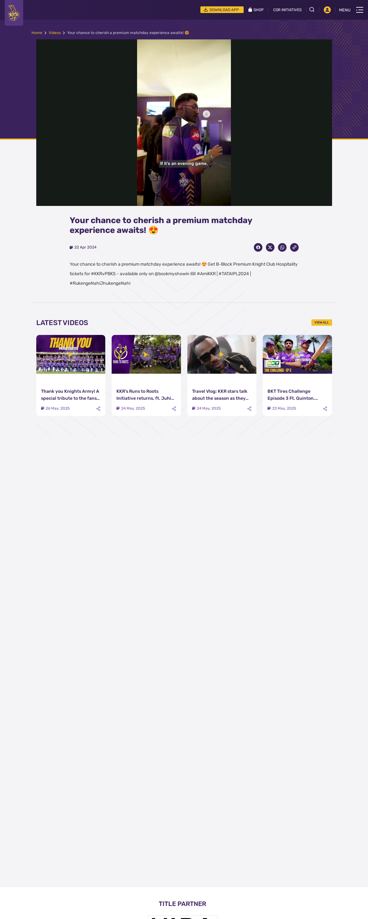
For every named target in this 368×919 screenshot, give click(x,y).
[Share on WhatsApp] (282, 247)
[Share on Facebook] (258, 247)
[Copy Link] (294, 247)
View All (322, 322)
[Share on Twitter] (270, 247)
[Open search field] (314, 9)
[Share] (98, 408)
